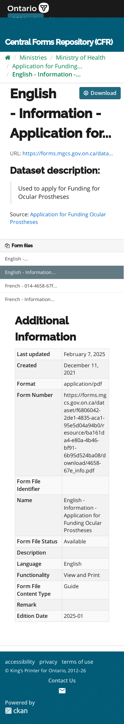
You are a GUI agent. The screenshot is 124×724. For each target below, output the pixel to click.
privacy (48, 661)
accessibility (20, 661)
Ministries (33, 57)
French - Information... (30, 299)
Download (100, 93)
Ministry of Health (80, 57)
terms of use (77, 661)
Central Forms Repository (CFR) (58, 42)
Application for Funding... (47, 66)
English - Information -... (46, 74)
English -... (16, 259)
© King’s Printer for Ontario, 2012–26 (45, 670)
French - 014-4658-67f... (31, 286)
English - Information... (30, 272)
